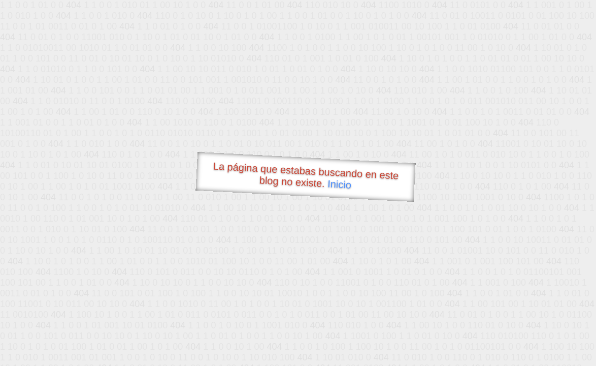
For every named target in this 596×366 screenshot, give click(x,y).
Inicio (339, 184)
